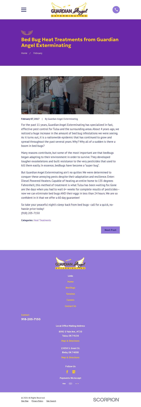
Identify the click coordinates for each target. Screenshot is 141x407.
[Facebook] (67, 371)
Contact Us (70, 306)
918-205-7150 (30, 319)
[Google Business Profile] (73, 371)
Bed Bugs (70, 287)
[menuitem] (25, 401)
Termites (70, 293)
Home (70, 281)
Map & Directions (70, 340)
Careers (70, 299)
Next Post (110, 230)
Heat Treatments (42, 220)
